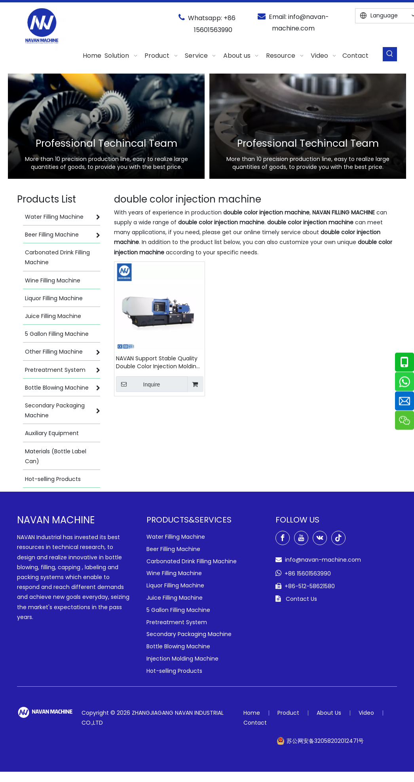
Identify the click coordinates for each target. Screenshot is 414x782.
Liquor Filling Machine (175, 585)
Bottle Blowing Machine (178, 646)
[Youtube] (301, 538)
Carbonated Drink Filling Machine (191, 561)
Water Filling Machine (175, 537)
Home (251, 713)
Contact (255, 723)
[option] (106, 126)
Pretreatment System (176, 622)
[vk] (320, 538)
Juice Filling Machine (174, 598)
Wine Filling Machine (174, 573)
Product (288, 713)
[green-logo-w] (45, 712)
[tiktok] (338, 538)
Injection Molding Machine (182, 659)
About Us (329, 713)
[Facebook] (282, 538)
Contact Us (301, 599)
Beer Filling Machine (173, 549)
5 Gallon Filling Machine (178, 610)
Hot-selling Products (174, 671)
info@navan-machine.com (323, 560)
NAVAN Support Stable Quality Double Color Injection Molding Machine (158, 362)
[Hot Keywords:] (390, 54)
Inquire (138, 384)
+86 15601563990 (308, 574)
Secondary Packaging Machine (189, 634)
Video (366, 713)
